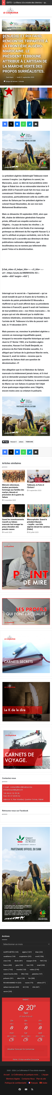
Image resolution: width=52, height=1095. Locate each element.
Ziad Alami (9, 77)
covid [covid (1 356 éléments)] (39, 956)
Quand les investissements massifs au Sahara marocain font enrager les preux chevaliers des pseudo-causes (13, 524)
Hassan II (13, 442)
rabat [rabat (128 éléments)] (21, 978)
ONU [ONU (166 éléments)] (24, 974)
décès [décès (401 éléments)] (18, 961)
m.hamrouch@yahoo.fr (13, 790)
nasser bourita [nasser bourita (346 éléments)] (10, 974)
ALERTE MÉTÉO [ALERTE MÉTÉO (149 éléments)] (10, 952)
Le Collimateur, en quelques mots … (25, 1075)
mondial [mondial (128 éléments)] (21, 970)
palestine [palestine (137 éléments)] (37, 974)
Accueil (7, 1075)
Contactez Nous (28, 1079)
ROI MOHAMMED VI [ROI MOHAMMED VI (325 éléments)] (12, 983)
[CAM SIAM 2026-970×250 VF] (26, 25)
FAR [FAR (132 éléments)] (43, 961)
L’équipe (45, 1075)
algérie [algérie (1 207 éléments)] (27, 952)
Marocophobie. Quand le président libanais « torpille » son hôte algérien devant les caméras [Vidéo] (38, 524)
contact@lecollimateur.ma (21, 787)
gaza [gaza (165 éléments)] (19, 965)
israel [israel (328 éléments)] (41, 965)
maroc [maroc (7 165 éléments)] (8, 970)
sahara (21, 442)
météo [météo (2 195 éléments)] (34, 970)
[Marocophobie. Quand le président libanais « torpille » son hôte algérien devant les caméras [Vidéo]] (38, 510)
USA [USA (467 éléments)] (35, 987)
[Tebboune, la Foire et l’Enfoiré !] (38, 476)
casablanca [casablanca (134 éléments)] (9, 956)
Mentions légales (13, 1079)
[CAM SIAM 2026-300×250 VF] (26, 150)
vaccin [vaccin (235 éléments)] (7, 991)
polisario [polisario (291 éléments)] (8, 978)
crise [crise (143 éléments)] (7, 961)
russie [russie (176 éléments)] (29, 983)
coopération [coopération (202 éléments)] (25, 956)
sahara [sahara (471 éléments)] (41, 983)
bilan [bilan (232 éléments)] (39, 952)
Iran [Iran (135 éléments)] (30, 965)
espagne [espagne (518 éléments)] (31, 961)
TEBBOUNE (29, 442)
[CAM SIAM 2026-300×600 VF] (26, 921)
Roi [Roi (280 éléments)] (31, 978)
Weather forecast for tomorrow (21, 1049)
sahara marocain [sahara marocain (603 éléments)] (11, 987)
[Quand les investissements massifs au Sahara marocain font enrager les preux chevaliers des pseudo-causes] (13, 510)
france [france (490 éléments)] (7, 965)
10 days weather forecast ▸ (26, 1059)
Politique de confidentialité (15, 1083)
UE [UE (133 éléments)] (26, 987)
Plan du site (41, 1079)
